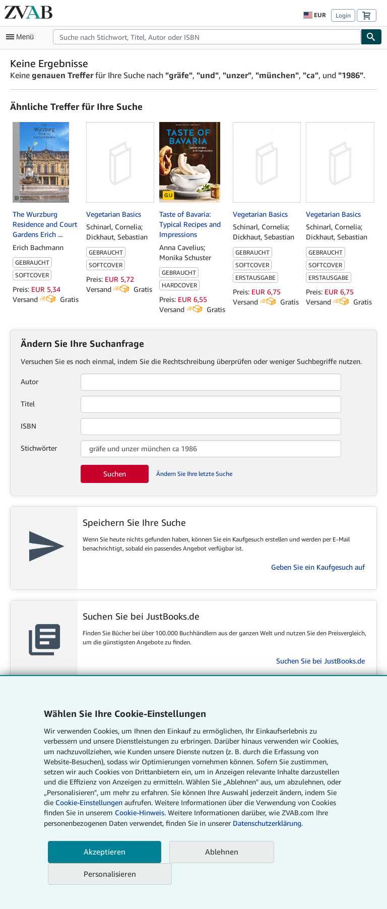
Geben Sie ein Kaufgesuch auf (318, 567)
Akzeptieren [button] (104, 851)
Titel (28, 403)
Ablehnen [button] (221, 851)
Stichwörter (39, 448)
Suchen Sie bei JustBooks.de (320, 660)
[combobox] (207, 36)
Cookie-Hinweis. (140, 812)
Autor (29, 381)
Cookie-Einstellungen (88, 802)
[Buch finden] (371, 36)
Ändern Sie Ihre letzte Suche (194, 473)
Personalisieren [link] (110, 873)
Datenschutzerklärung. (268, 823)
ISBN (28, 425)
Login (343, 15)
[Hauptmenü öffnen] (22, 36)
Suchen (114, 473)
